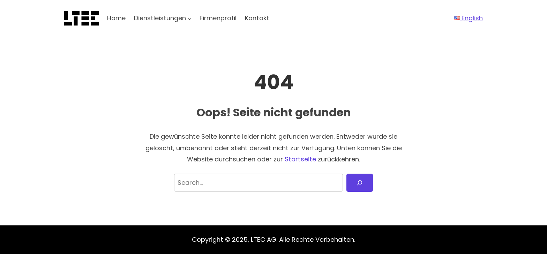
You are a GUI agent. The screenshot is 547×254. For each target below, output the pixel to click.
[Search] (359, 183)
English (468, 18)
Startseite (300, 159)
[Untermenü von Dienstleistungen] (190, 18)
